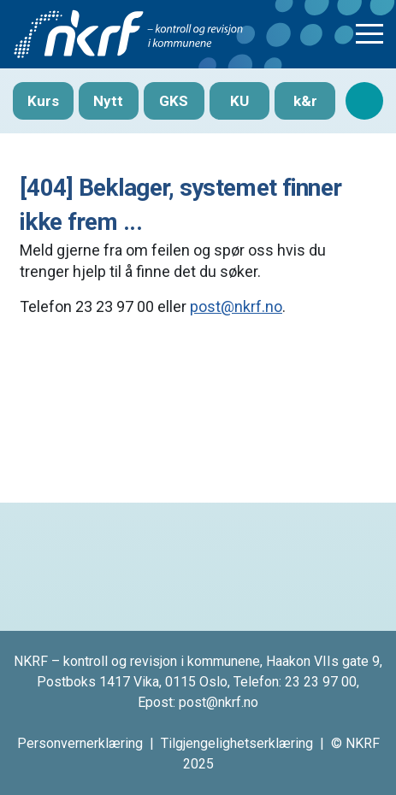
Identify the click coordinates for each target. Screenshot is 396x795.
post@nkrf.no (236, 306)
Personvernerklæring (80, 743)
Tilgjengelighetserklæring (237, 743)
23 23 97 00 (321, 682)
